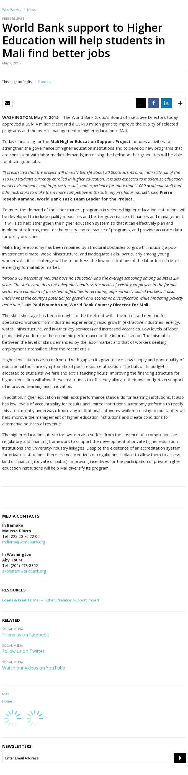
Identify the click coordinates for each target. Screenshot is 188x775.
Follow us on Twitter (23, 651)
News (31, 9)
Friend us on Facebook (25, 635)
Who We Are (12, 9)
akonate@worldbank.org (24, 571)
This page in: (12, 81)
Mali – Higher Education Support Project (50, 600)
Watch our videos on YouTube (33, 668)
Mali (5, 693)
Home (7, 701)
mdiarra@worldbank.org (23, 542)
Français (44, 81)
